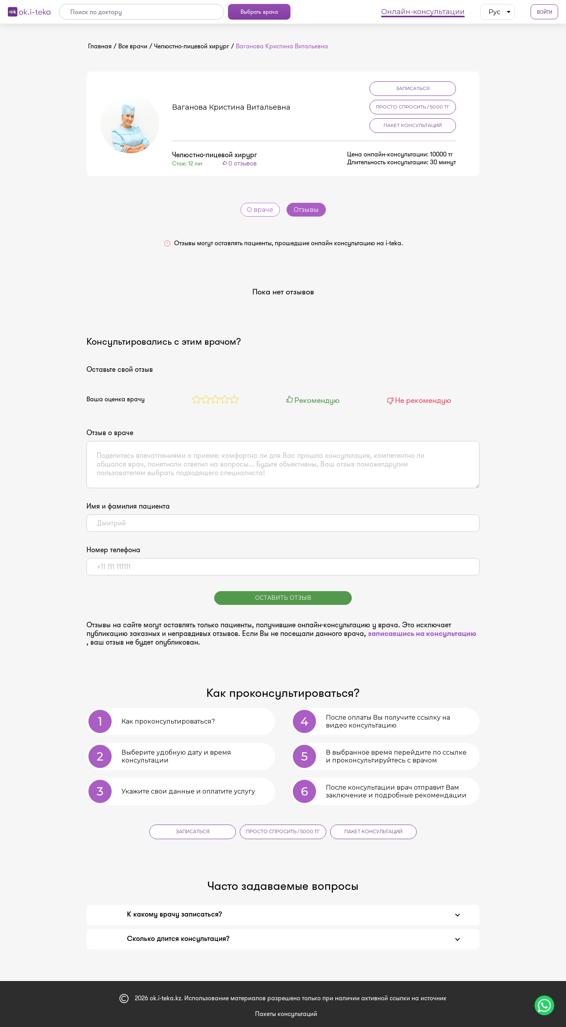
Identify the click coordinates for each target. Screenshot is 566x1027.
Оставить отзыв (283, 597)
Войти (544, 12)
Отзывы (306, 209)
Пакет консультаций (413, 125)
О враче (260, 209)
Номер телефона (113, 550)
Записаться (413, 88)
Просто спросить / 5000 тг (413, 107)
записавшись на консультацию (422, 633)
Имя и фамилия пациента (128, 506)
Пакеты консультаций (286, 1013)
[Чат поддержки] (544, 1005)
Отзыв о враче (109, 432)
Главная (100, 46)
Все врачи (132, 46)
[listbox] (497, 12)
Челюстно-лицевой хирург (191, 46)
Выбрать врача (259, 12)
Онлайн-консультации (423, 11)
